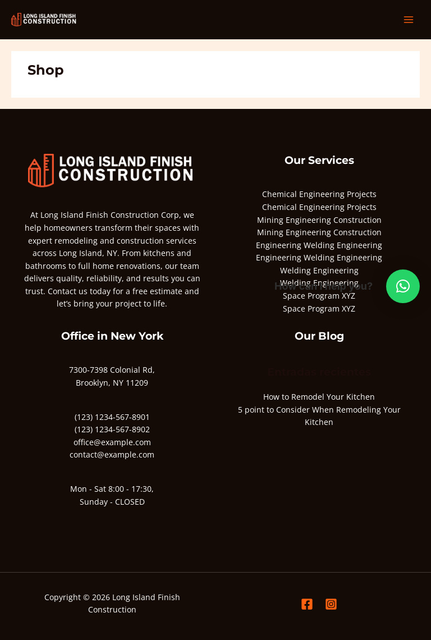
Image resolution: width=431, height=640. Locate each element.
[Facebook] (307, 604)
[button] (403, 286)
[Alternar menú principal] (408, 19)
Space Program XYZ (319, 308)
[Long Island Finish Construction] (45, 19)
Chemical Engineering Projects (319, 194)
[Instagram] (331, 604)
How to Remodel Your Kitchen (319, 396)
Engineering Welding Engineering (319, 245)
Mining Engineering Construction (319, 219)
